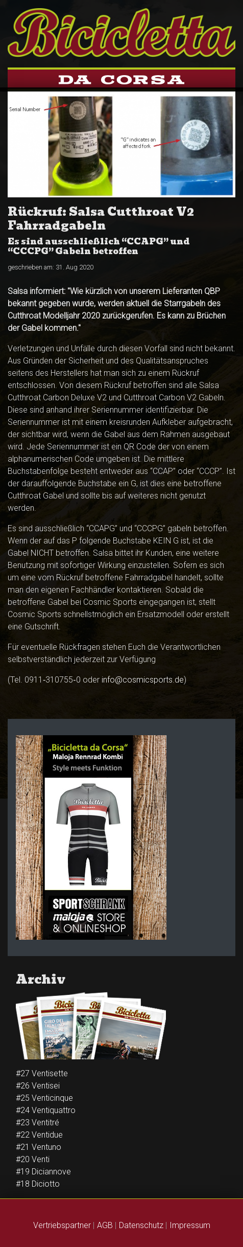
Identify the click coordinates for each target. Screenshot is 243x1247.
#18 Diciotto (38, 1184)
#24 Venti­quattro (46, 1110)
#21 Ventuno (38, 1147)
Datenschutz (141, 1225)
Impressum (189, 1225)
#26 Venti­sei (38, 1086)
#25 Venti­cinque (44, 1098)
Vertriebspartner (62, 1225)
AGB (105, 1225)
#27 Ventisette (42, 1073)
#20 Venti (33, 1159)
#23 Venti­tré (37, 1122)
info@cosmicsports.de (143, 680)
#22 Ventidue (39, 1135)
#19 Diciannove (43, 1171)
